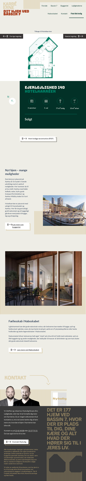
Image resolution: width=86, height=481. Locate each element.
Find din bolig (76, 13)
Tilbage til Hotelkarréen (43, 31)
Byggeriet (64, 6)
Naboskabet (53, 13)
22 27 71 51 (32, 431)
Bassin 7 (54, 6)
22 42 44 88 (19, 431)
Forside (44, 6)
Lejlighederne (77, 6)
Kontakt (64, 13)
